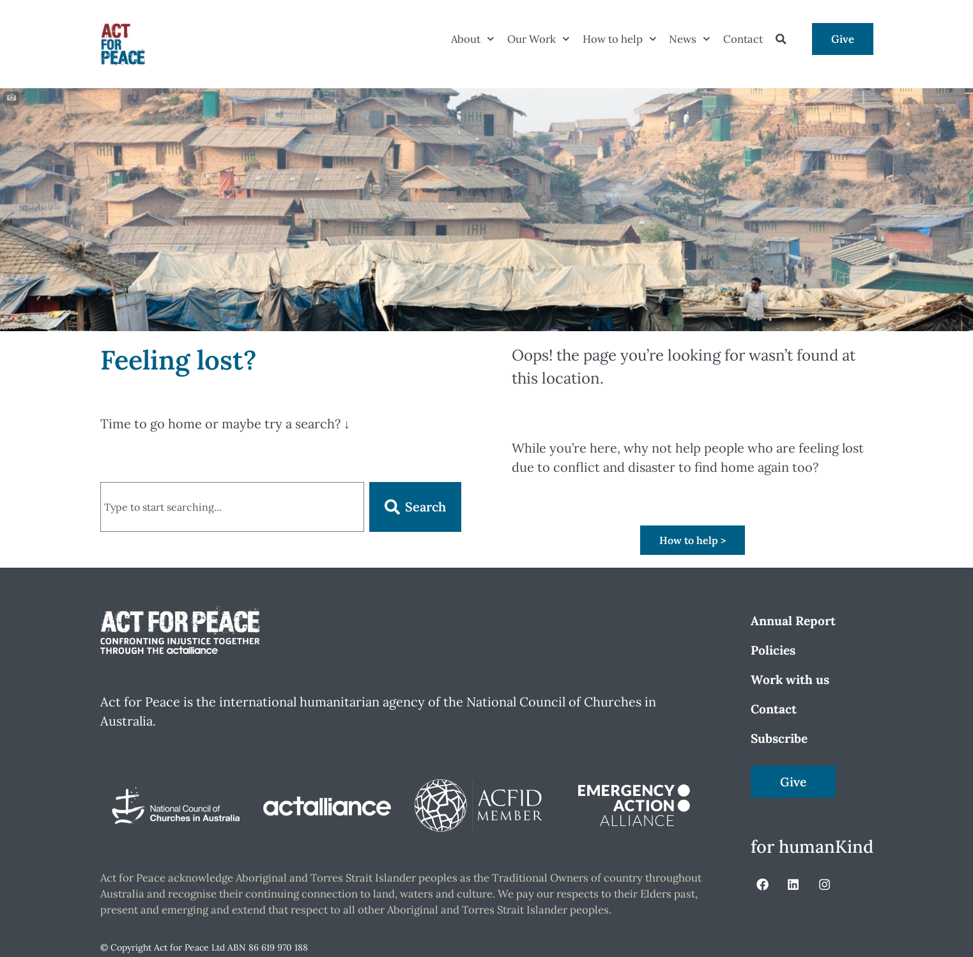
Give (842, 39)
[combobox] (232, 507)
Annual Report (793, 620)
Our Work (538, 39)
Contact (743, 39)
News (689, 39)
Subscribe (779, 738)
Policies (773, 650)
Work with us (790, 679)
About (472, 39)
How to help (620, 39)
